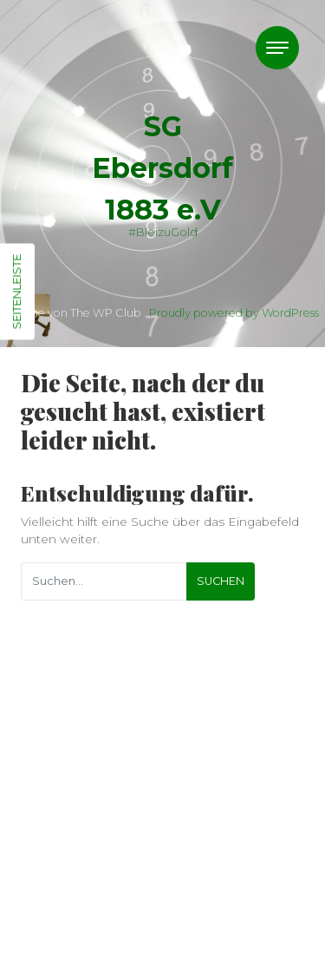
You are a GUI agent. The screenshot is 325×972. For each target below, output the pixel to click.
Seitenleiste (16, 292)
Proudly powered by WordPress (234, 312)
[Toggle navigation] (277, 47)
